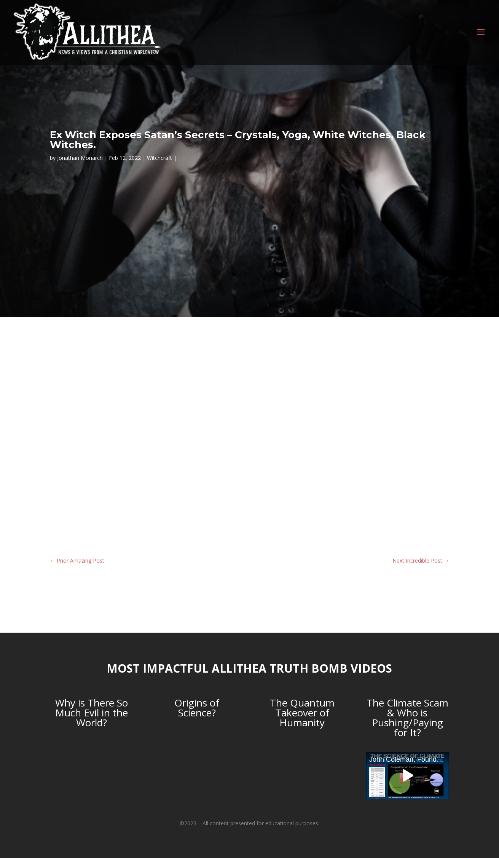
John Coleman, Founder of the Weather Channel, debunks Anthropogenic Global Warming (409, 759)
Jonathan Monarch (80, 157)
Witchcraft (159, 157)
